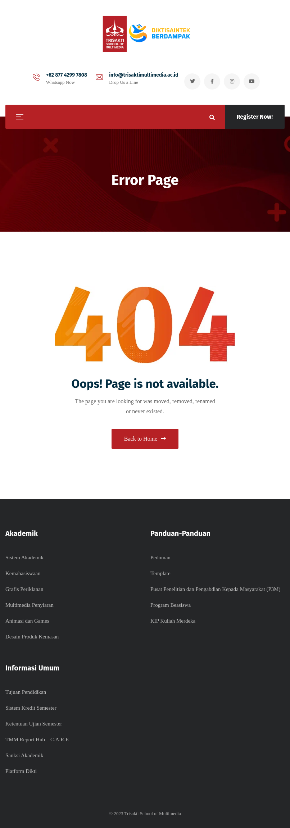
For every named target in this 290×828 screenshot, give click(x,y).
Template (160, 573)
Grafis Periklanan (24, 589)
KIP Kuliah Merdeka (172, 621)
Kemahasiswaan (22, 573)
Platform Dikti (21, 771)
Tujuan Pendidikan (25, 692)
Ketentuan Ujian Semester (33, 724)
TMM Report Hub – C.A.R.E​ (37, 739)
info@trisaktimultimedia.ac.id (143, 75)
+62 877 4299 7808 (66, 75)
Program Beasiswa (170, 605)
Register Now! (255, 116)
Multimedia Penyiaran (29, 605)
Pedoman (160, 557)
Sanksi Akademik (24, 755)
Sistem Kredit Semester (30, 708)
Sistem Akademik (24, 557)
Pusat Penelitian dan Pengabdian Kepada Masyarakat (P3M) (215, 589)
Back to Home (145, 439)
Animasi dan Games (27, 621)
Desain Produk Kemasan (32, 637)
